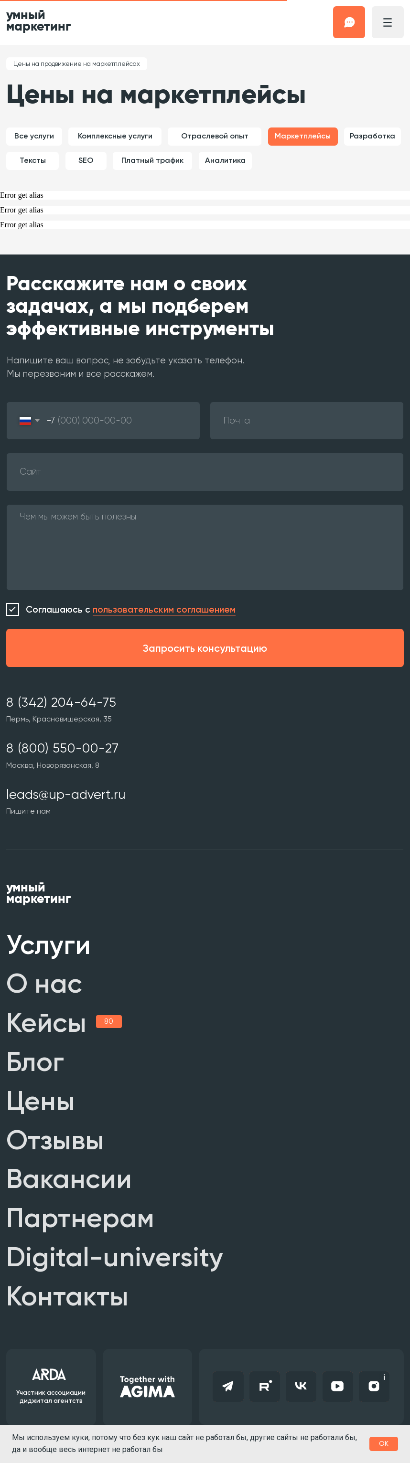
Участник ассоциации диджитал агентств (51, 1396)
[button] (349, 22)
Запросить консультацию (205, 648)
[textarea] (204, 547)
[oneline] (204, 472)
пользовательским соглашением (164, 609)
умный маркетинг (38, 21)
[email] (307, 421)
